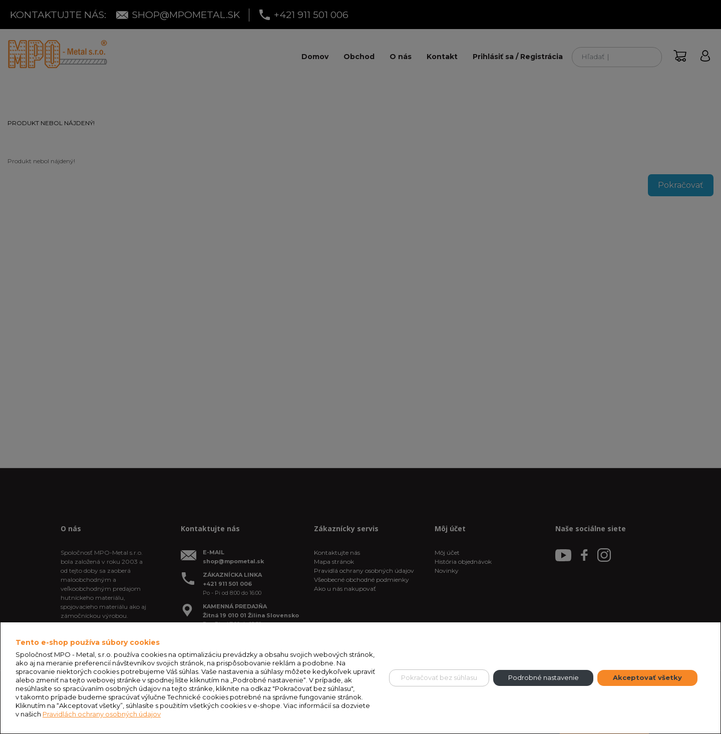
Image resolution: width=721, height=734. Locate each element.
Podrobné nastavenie (543, 677)
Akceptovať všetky (647, 677)
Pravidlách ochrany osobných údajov (102, 714)
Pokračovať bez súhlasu (439, 677)
